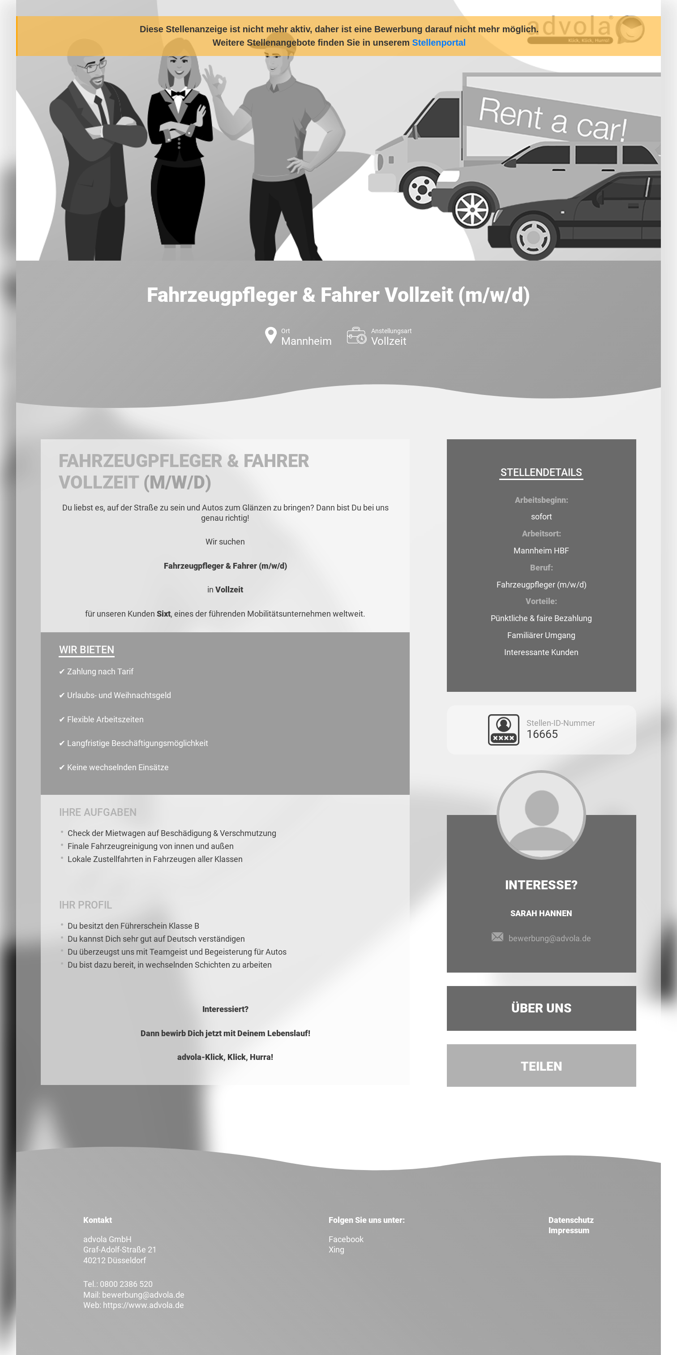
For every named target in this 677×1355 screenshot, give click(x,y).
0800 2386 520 (126, 1284)
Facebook (346, 1239)
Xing (336, 1249)
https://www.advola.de (143, 1305)
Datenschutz (571, 1220)
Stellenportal (439, 42)
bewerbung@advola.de (550, 938)
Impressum (569, 1230)
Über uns (541, 1008)
